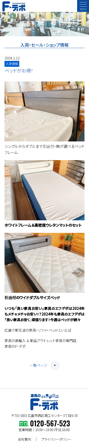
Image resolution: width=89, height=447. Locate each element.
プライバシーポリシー (56, 439)
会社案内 (24, 439)
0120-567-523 (50, 423)
